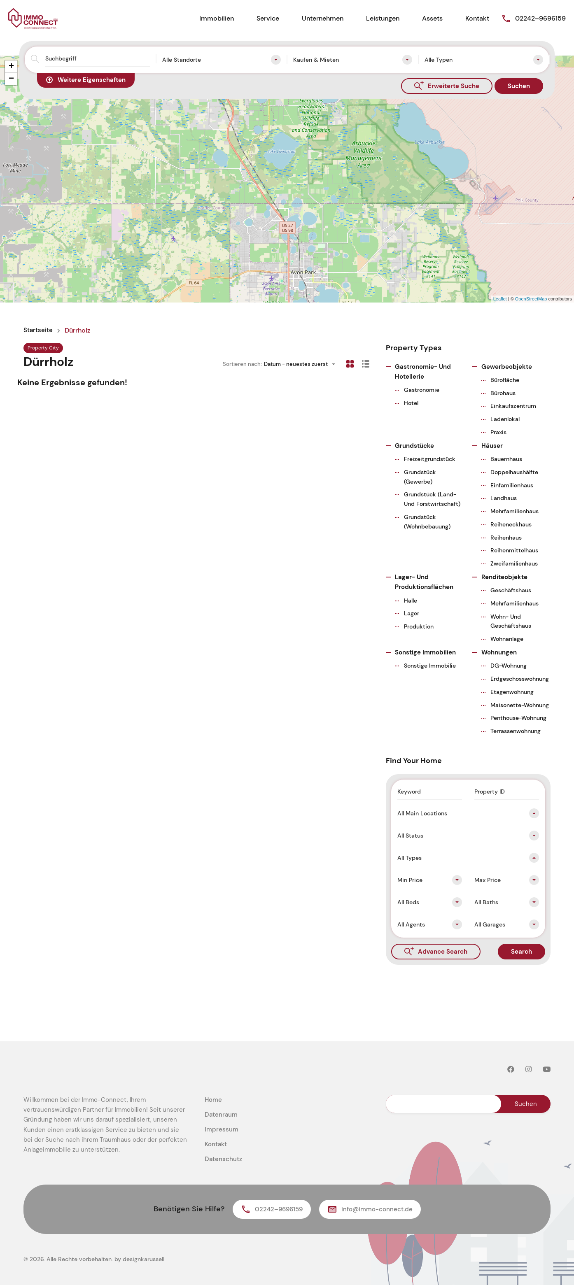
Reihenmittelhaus (514, 550)
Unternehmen (322, 18)
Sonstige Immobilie (430, 665)
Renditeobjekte (504, 577)
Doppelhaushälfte (514, 472)
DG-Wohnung (508, 665)
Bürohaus (503, 393)
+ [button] (11, 67)
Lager (411, 613)
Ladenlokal (505, 419)
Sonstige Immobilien (425, 652)
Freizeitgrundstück (429, 459)
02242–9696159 (540, 18)
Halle (410, 600)
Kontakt (477, 18)
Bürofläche (504, 380)
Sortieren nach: (242, 364)
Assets (432, 18)
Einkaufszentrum (513, 406)
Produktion (419, 626)
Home (213, 1100)
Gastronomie (421, 389)
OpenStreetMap (531, 298)
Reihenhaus (506, 537)
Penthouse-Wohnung (518, 718)
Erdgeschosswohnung (519, 678)
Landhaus (503, 498)
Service (268, 18)
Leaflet (500, 298)
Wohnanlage (506, 638)
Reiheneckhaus (511, 524)
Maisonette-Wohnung (519, 705)
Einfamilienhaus (511, 485)
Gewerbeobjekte (506, 367)
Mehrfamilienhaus (514, 511)
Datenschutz (223, 1159)
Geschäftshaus (510, 590)
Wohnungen (499, 652)
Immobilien (216, 18)
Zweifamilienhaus (514, 563)
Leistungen (382, 18)
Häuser (492, 446)
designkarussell (143, 1259)
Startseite (38, 330)
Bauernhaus (506, 459)
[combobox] (221, 60)
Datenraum (221, 1114)
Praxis (498, 432)
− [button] (11, 79)
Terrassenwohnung (515, 731)
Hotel (411, 403)
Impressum (221, 1129)
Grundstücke (414, 446)
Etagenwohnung (512, 692)
